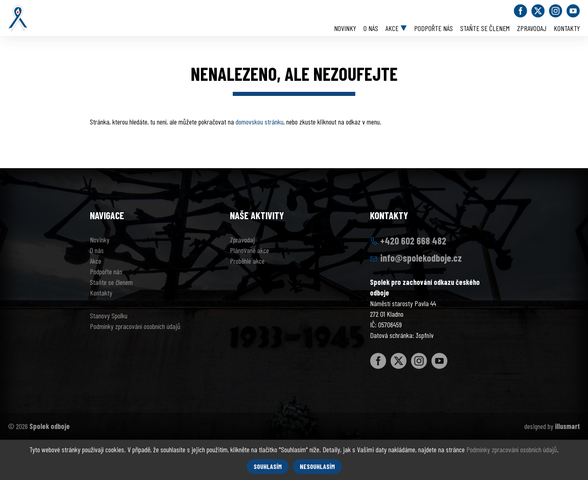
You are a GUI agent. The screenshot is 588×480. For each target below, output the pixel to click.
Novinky (345, 28)
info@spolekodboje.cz (421, 258)
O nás (370, 28)
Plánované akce (249, 250)
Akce (392, 28)
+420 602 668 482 (413, 241)
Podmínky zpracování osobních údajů (135, 326)
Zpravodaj (531, 28)
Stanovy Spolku (108, 315)
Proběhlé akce (247, 260)
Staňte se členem (485, 28)
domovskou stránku (259, 121)
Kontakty (567, 28)
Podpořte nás (433, 28)
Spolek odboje (49, 426)
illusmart (567, 426)
